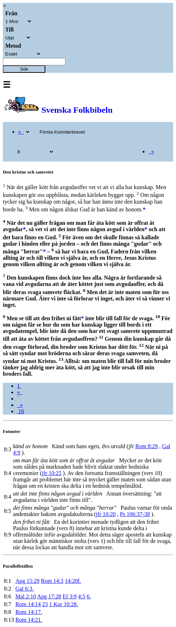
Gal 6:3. (24, 589)
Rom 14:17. (28, 612)
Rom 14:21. (28, 620)
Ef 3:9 (70, 596)
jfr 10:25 (52, 473)
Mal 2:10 (25, 596)
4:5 (81, 596)
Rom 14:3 (52, 581)
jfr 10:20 (106, 514)
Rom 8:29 (146, 446)
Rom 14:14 (28, 604)
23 (45, 604)
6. (89, 596)
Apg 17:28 (49, 596)
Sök (24, 69)
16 (20, 411)
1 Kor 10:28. (63, 604)
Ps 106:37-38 (135, 514)
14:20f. (73, 581)
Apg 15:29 (27, 581)
